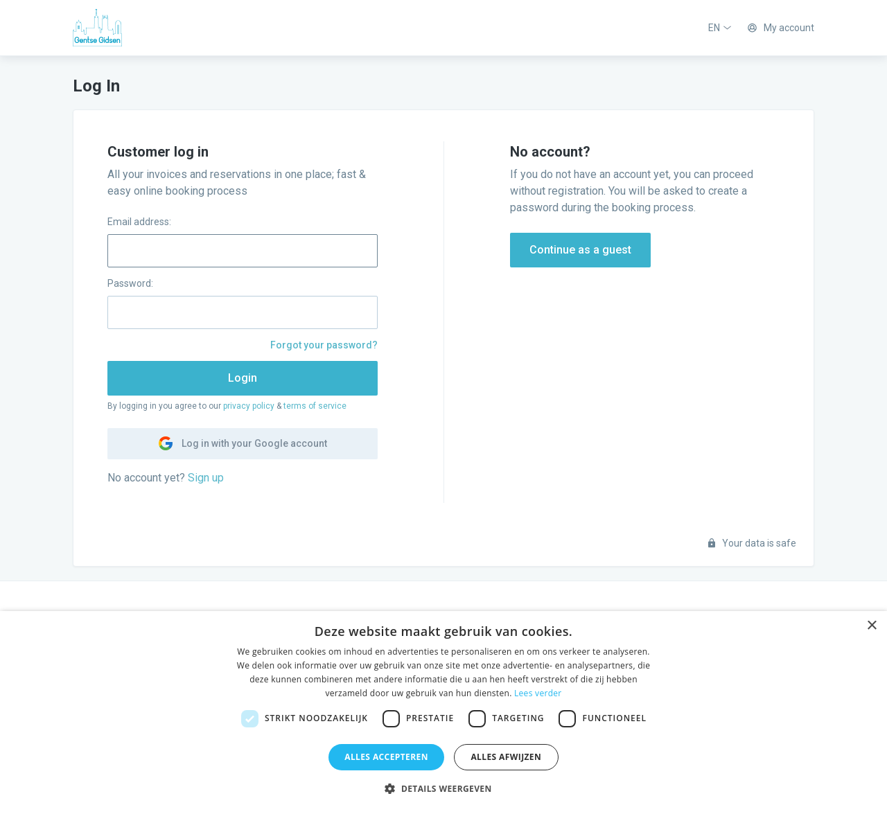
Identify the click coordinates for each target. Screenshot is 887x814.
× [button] (871, 626)
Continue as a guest (580, 249)
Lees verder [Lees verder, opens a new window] (538, 693)
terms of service (314, 406)
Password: (130, 283)
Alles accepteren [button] (386, 757)
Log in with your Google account (243, 443)
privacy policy (248, 406)
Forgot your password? (324, 345)
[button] (443, 789)
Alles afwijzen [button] (506, 757)
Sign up (206, 477)
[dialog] (443, 712)
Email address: (139, 221)
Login (242, 377)
